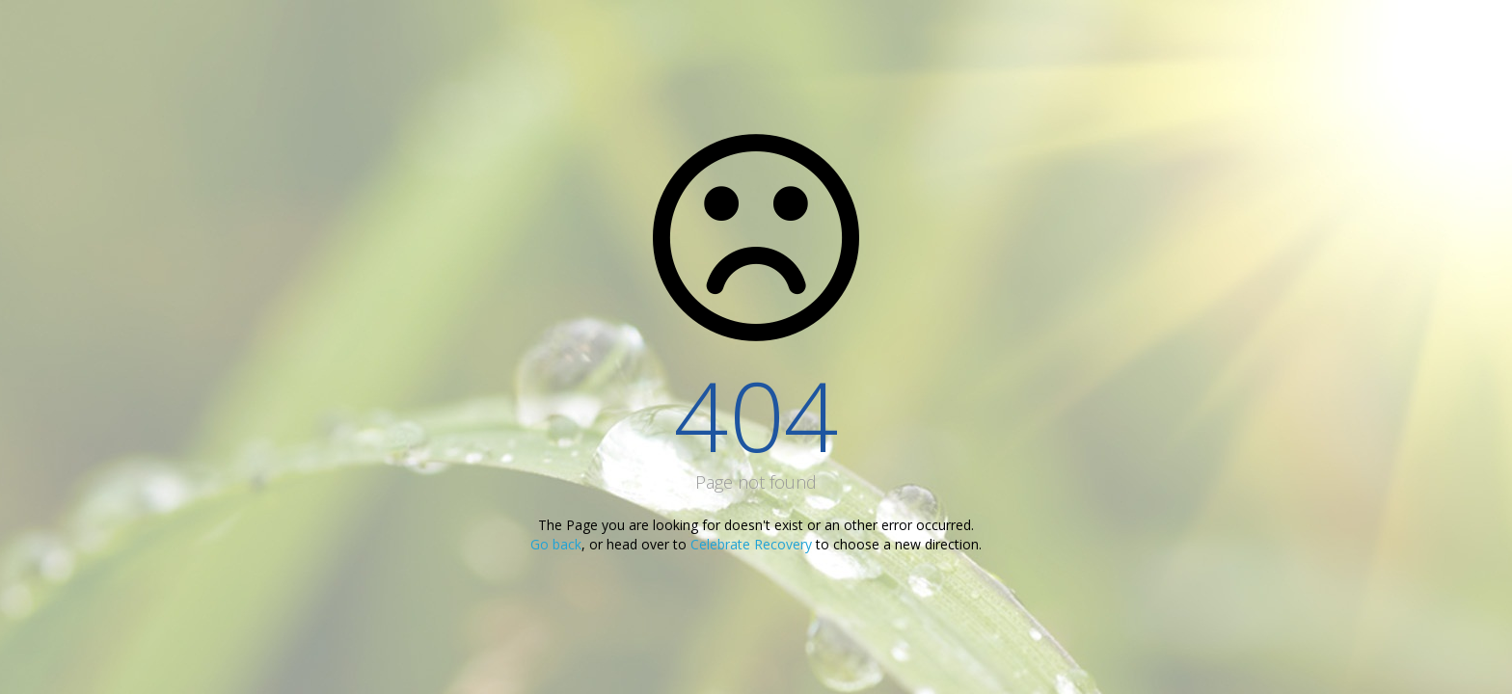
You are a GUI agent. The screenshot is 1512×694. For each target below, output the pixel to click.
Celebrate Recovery (751, 544)
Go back (555, 544)
